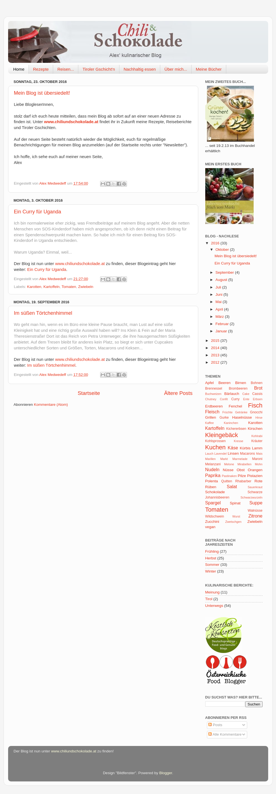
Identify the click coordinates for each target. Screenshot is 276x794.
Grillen (210, 417)
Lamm (257, 448)
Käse (233, 447)
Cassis (257, 394)
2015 (215, 340)
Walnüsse (255, 510)
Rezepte (41, 69)
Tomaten (69, 287)
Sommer (212, 564)
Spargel (213, 502)
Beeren (224, 383)
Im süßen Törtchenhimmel (43, 313)
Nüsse (228, 470)
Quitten (226, 481)
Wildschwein (214, 516)
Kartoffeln (51, 287)
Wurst (236, 516)
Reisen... (65, 69)
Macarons (247, 454)
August (222, 280)
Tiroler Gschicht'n (98, 69)
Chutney (210, 399)
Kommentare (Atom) (51, 404)
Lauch (209, 453)
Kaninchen (231, 423)
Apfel (209, 383)
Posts (215, 725)
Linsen (233, 453)
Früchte (227, 412)
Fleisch (212, 411)
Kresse (238, 441)
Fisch (255, 405)
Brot (258, 387)
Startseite (89, 393)
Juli (219, 287)
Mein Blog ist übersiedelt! (42, 93)
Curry (235, 399)
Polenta (211, 481)
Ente (246, 399)
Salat (232, 486)
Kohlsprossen (215, 441)
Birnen (240, 383)
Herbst (210, 558)
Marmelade (239, 459)
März (220, 316)
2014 (215, 348)
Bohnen (257, 383)
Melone (229, 464)
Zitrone (255, 515)
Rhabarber (243, 481)
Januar (222, 331)
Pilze (242, 476)
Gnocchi (256, 412)
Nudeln (212, 469)
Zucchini (212, 521)
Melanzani (213, 464)
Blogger (165, 773)
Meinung (212, 592)
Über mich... (175, 69)
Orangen (255, 470)
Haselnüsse (242, 417)
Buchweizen (213, 393)
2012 (215, 362)
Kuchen (215, 447)
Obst (241, 470)
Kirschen (255, 428)
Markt (224, 459)
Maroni (257, 459)
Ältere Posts (178, 393)
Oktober (223, 249)
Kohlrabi (257, 436)
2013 (215, 355)
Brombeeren (238, 388)
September (225, 272)
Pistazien (255, 476)
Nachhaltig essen (140, 69)
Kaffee (209, 423)
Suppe (256, 502)
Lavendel (220, 453)
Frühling (212, 551)
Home (18, 69)
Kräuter (257, 441)
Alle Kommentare (225, 734)
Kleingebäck (221, 434)
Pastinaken (229, 476)
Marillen (210, 459)
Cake (245, 393)
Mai (219, 302)
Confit (224, 399)
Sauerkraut (255, 487)
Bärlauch (231, 394)
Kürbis (245, 448)
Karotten (34, 287)
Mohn (258, 464)
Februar (223, 324)
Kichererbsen (236, 429)
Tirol (209, 599)
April (220, 309)
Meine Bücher (209, 69)
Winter (210, 571)
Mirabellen (244, 464)
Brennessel (213, 388)
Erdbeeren (214, 406)
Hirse (258, 417)
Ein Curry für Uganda (37, 211)
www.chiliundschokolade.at (71, 122)
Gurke (224, 417)
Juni (220, 294)
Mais (259, 453)
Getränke (241, 412)
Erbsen (257, 399)
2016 (215, 243)
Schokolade (215, 492)
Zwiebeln (85, 287)
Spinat (235, 503)
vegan (210, 527)
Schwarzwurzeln (251, 497)
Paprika (213, 475)
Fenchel (235, 406)
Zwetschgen (233, 521)
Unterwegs (214, 606)
